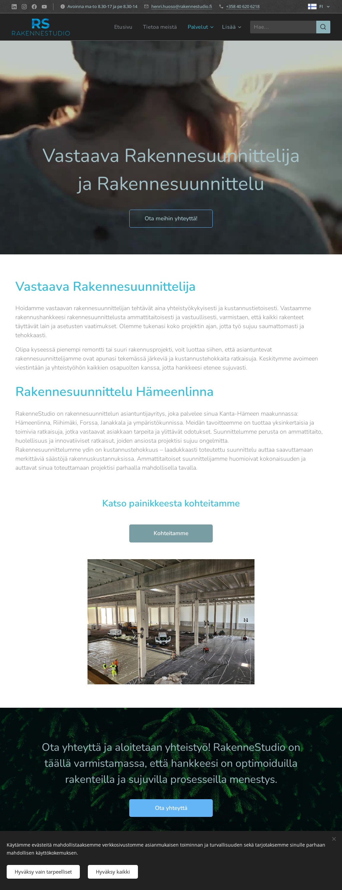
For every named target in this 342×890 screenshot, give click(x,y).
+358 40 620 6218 (243, 6)
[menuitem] (120, 27)
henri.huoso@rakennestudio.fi (181, 6)
